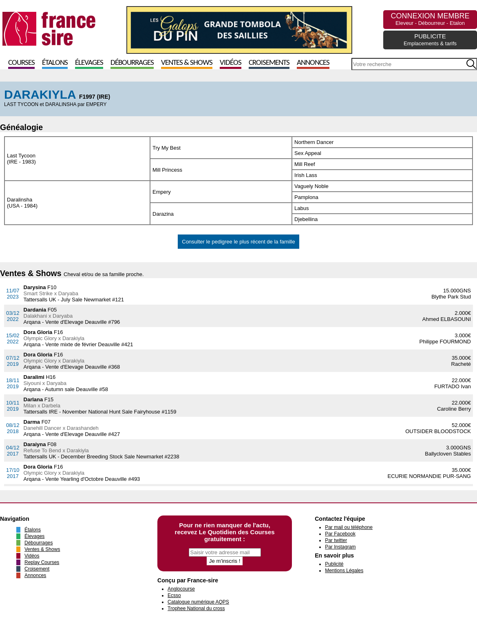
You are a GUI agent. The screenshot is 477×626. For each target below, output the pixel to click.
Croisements (269, 63)
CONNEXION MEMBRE (430, 19)
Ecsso (174, 595)
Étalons (55, 63)
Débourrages (132, 63)
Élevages (89, 63)
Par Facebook (340, 534)
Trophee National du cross (196, 608)
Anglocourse (181, 589)
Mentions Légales (344, 570)
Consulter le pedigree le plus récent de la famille (238, 242)
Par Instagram (340, 547)
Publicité (334, 564)
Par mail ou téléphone (349, 527)
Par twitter (336, 540)
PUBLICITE (430, 39)
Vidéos (230, 63)
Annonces (313, 63)
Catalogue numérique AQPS (198, 602)
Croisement (36, 569)
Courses (21, 63)
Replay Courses (41, 562)
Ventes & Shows (186, 63)
